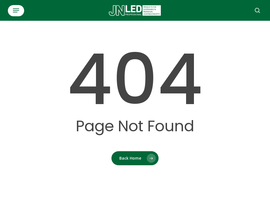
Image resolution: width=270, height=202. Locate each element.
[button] (16, 10)
